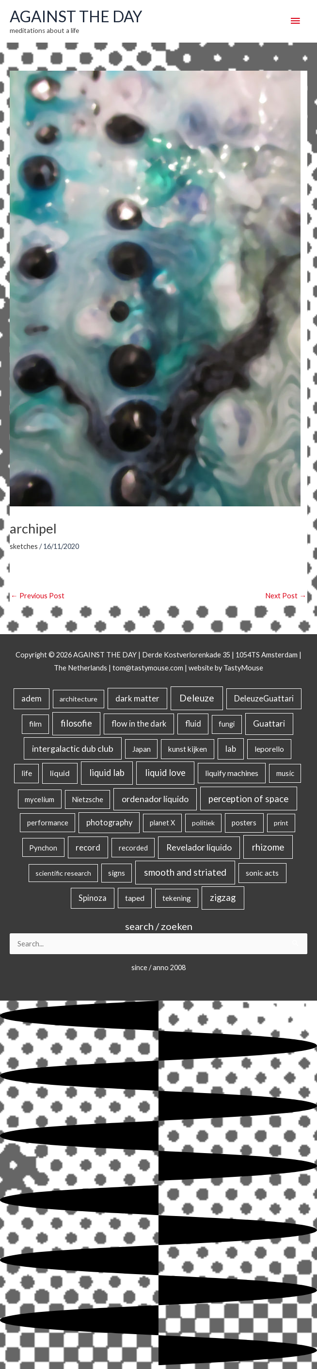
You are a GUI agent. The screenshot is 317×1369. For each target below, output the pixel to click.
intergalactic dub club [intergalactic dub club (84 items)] (72, 748)
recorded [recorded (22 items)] (133, 847)
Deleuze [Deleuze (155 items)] (196, 697)
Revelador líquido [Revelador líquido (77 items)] (199, 847)
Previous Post (37, 596)
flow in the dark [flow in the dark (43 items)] (138, 723)
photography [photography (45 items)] (109, 822)
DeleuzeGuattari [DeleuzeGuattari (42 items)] (264, 698)
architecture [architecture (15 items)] (78, 699)
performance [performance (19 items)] (47, 822)
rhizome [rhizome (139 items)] (268, 846)
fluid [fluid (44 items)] (193, 723)
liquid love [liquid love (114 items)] (165, 772)
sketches (24, 546)
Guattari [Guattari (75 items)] (269, 723)
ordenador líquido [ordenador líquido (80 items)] (155, 799)
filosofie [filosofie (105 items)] (76, 723)
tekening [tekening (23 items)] (176, 898)
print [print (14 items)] (281, 823)
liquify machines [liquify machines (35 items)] (231, 772)
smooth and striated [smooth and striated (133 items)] (185, 872)
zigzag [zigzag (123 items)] (223, 897)
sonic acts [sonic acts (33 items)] (262, 872)
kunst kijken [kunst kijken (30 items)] (187, 749)
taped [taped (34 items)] (134, 897)
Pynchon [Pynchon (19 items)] (43, 847)
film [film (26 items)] (35, 723)
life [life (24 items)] (26, 773)
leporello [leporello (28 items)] (269, 749)
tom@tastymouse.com (147, 668)
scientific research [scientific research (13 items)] (63, 873)
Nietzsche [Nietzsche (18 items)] (87, 799)
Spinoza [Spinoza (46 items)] (93, 898)
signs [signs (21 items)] (116, 872)
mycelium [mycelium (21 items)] (39, 799)
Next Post (285, 596)
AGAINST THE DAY (76, 16)
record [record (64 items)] (88, 847)
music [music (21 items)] (285, 773)
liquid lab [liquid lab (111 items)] (107, 772)
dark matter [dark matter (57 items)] (137, 698)
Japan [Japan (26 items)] (141, 749)
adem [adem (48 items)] (31, 698)
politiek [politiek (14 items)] (203, 823)
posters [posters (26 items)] (244, 822)
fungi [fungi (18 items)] (227, 724)
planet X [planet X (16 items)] (162, 823)
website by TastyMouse (226, 668)
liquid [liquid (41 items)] (60, 772)
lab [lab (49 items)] (230, 749)
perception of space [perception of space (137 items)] (248, 798)
